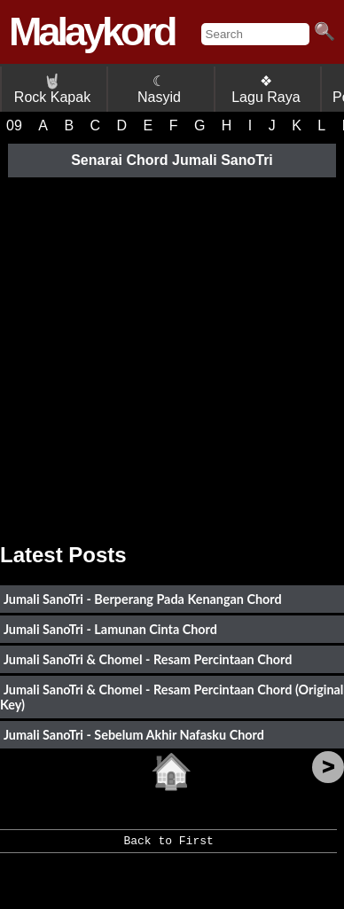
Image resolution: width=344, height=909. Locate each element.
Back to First (168, 847)
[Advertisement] (172, 353)
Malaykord (92, 31)
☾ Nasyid (159, 89)
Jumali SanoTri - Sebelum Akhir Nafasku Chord (134, 734)
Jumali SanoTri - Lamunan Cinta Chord (110, 629)
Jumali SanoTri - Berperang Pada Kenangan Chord (143, 599)
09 (14, 125)
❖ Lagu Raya (265, 89)
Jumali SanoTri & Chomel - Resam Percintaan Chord (148, 659)
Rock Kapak (52, 89)
